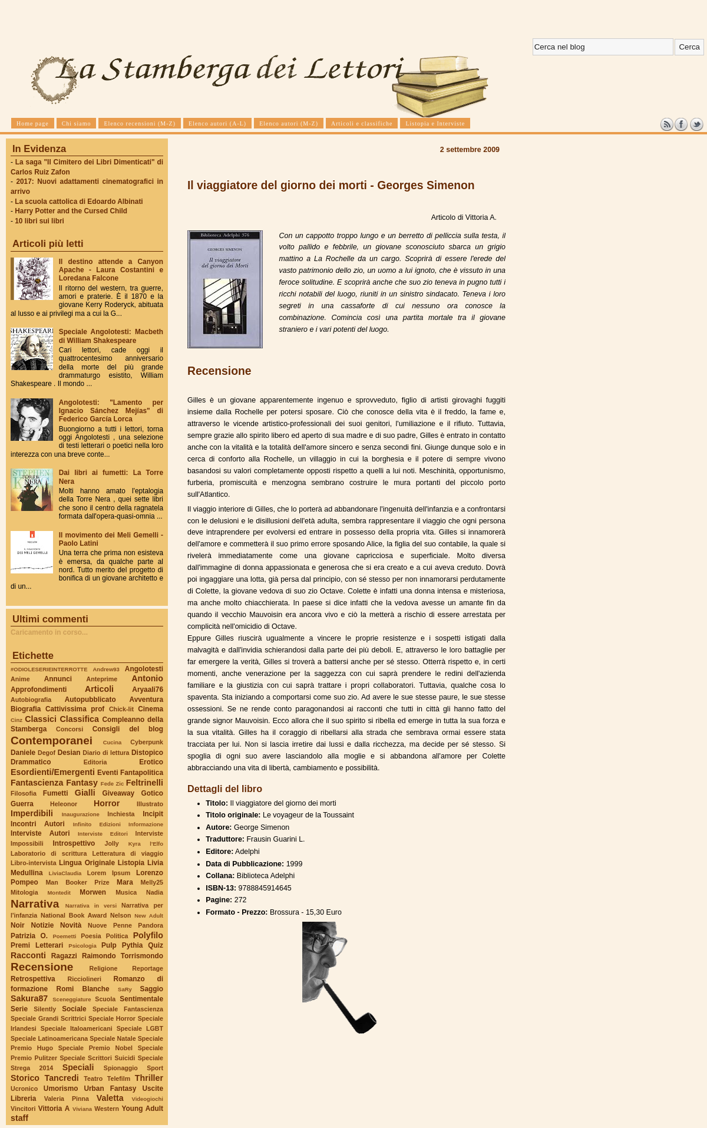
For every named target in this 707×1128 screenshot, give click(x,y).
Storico (25, 1078)
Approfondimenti (39, 689)
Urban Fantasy (110, 1088)
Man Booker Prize (77, 882)
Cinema (150, 709)
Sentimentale (141, 999)
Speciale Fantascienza (127, 1008)
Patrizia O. (29, 936)
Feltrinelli (144, 782)
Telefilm (118, 1078)
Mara (125, 882)
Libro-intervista (34, 862)
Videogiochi (148, 1099)
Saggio (151, 989)
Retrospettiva (33, 979)
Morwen (93, 892)
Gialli (85, 792)
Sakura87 (29, 998)
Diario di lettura (105, 752)
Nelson (120, 915)
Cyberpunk (146, 742)
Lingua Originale (87, 863)
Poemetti (64, 936)
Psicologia (82, 945)
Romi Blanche (83, 989)
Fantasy (82, 782)
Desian (69, 752)
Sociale (74, 1009)
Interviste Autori (40, 833)
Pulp (109, 945)
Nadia (154, 892)
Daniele (23, 752)
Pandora (150, 925)
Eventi (107, 773)
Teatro (93, 1078)
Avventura (146, 699)
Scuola (105, 998)
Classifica (79, 719)
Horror (107, 803)
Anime (20, 678)
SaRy (125, 989)
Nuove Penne (110, 925)
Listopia (131, 863)
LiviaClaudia (65, 873)
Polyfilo (148, 935)
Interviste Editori (103, 833)
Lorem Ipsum (109, 872)
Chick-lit (121, 709)
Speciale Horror (112, 1018)
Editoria (95, 762)
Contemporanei (51, 740)
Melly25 (151, 882)
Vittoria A (54, 1108)
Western (106, 1108)
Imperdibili (32, 813)
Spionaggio (121, 1067)
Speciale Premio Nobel (95, 1047)
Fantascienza (37, 782)
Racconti (28, 955)
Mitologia (24, 892)
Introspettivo (74, 843)
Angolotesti (144, 669)
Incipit (153, 814)
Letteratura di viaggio (127, 853)
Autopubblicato (90, 699)
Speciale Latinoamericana (49, 1038)
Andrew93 (106, 669)
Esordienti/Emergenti (53, 772)
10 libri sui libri (39, 221)
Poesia (91, 935)
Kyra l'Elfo (145, 843)
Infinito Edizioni (97, 824)
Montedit (58, 892)
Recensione (42, 967)
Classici (41, 719)
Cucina (112, 742)
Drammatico (31, 762)
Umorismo (61, 1088)
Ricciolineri (84, 978)
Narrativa (35, 904)
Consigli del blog (127, 729)
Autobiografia (31, 699)
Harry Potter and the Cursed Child (71, 211)
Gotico (152, 793)
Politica (117, 935)
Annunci (58, 679)
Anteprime (102, 678)
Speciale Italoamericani (77, 1028)
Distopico (147, 752)
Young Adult (142, 1108)
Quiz (155, 945)
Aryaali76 (147, 689)
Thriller (149, 1078)
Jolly (111, 843)
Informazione (145, 824)
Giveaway (119, 793)
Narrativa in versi (91, 905)
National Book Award (74, 915)
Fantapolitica (141, 773)
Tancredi (62, 1078)
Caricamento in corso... (49, 632)
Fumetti (55, 793)
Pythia (132, 945)
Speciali (78, 1067)
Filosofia (24, 793)
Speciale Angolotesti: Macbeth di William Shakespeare (111, 336)
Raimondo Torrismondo (122, 956)
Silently (45, 1008)
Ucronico (24, 1088)
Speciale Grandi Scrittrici (48, 1018)
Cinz (16, 720)
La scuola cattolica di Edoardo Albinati (79, 201)
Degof (46, 752)
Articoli (99, 689)
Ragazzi (64, 956)
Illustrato (150, 803)
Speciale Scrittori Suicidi (97, 1057)
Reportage (147, 968)
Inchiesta (120, 813)
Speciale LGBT (140, 1028)
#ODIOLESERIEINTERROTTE (49, 669)
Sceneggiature (71, 999)
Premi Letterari (37, 945)
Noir (18, 925)
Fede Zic (112, 783)
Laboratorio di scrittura (49, 853)
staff (19, 1118)
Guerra (22, 804)
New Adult (148, 915)
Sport (155, 1067)
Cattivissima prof (74, 709)
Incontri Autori (38, 824)
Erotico (151, 762)
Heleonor (63, 803)
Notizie (42, 925)
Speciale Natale (113, 1038)
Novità (70, 925)
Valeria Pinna (66, 1098)
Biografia (26, 709)
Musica (126, 892)
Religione (104, 968)
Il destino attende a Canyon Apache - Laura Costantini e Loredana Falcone (111, 270)
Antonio (147, 678)
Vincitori (23, 1108)
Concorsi (69, 729)
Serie (19, 1009)
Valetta (110, 1098)
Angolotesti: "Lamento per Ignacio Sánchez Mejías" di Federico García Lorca (111, 410)
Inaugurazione (81, 814)
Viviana (82, 1109)
